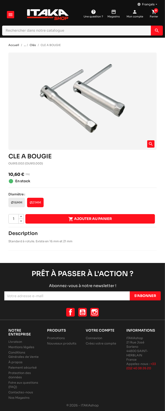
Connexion (94, 338)
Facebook (70, 312)
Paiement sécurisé (22, 367)
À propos (15, 362)
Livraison (15, 342)
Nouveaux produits (61, 343)
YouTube (82, 312)
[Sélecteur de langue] (147, 3)
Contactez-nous (20, 392)
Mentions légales (21, 347)
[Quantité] (13, 219)
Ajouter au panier (90, 219)
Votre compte (100, 330)
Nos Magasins (19, 398)
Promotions (56, 338)
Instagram (94, 312)
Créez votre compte (101, 343)
